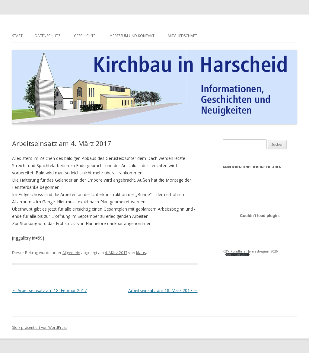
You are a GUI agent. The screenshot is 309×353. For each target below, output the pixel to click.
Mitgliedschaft (182, 35)
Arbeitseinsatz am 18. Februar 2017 (49, 290)
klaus (141, 252)
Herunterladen (237, 254)
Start (17, 35)
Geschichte (84, 35)
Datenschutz (48, 35)
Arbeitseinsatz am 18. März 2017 (163, 290)
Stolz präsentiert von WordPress (39, 327)
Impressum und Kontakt (131, 35)
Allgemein (71, 252)
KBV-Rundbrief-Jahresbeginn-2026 (250, 251)
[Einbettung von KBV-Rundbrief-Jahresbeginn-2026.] (260, 215)
